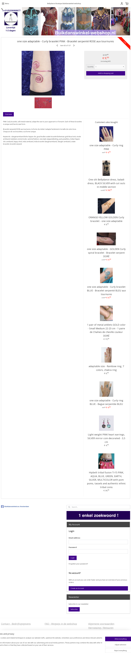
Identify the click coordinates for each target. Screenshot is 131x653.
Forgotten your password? (78, 564)
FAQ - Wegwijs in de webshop (61, 623)
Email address (74, 538)
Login (73, 558)
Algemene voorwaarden (101, 623)
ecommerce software (82, 648)
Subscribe (74, 609)
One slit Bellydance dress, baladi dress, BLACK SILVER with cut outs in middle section (106, 183)
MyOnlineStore (105, 648)
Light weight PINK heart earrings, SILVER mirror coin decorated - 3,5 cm (106, 438)
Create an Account (77, 588)
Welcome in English (55, 633)
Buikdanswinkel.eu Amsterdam (15, 506)
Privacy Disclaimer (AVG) (14, 637)
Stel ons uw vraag (10, 633)
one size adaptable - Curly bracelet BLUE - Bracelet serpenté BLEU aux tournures (106, 290)
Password (73, 547)
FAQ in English (52, 637)
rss (72, 648)
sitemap (66, 648)
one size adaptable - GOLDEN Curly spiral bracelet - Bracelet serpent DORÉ (106, 252)
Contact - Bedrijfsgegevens (16, 623)
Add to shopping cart (105, 73)
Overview (8, 114)
